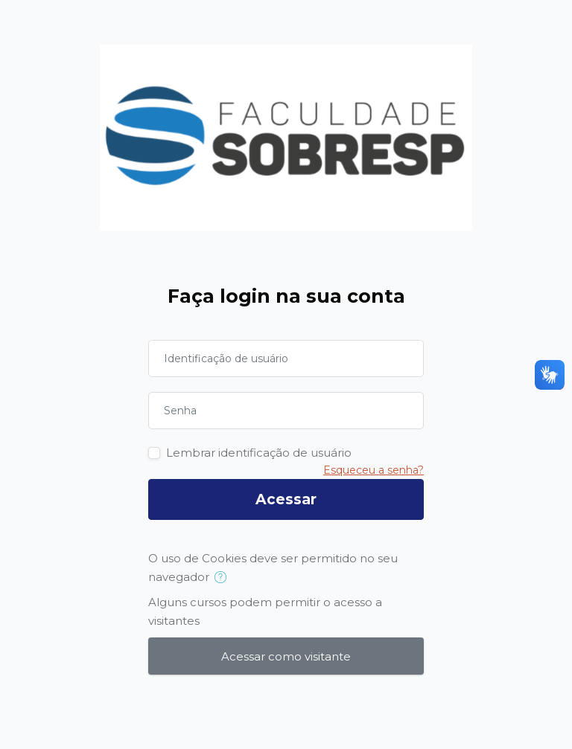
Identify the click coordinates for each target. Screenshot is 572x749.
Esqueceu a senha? (373, 470)
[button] (223, 578)
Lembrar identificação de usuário (259, 453)
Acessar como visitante (286, 656)
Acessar (286, 499)
